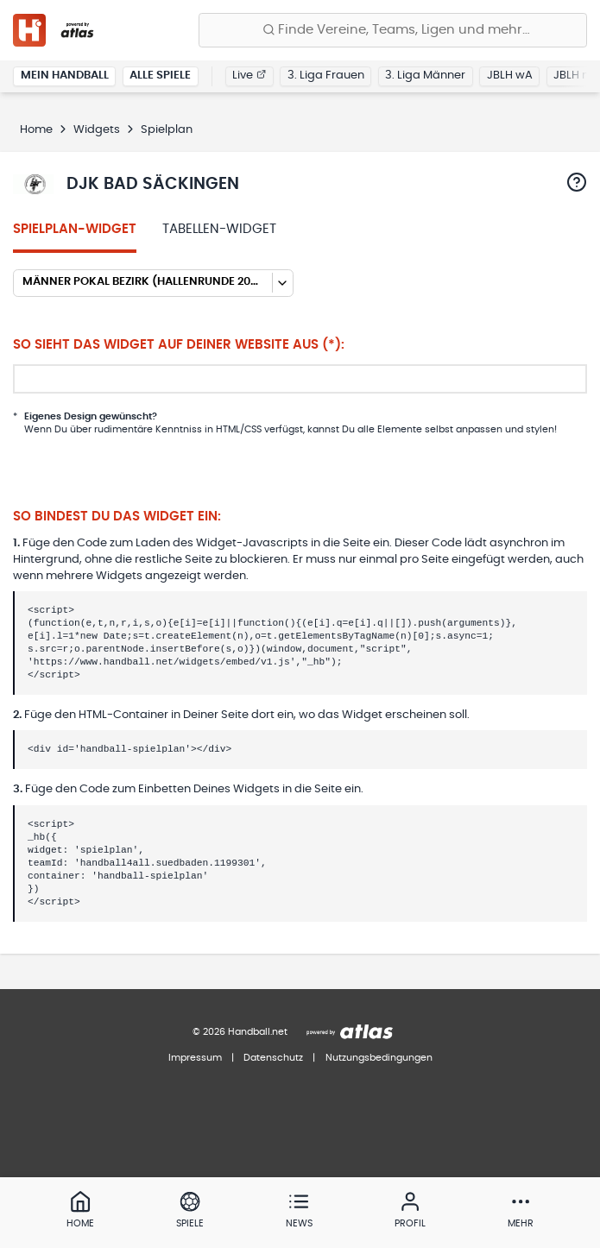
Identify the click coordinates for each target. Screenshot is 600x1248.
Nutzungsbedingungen (379, 1057)
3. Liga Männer (425, 75)
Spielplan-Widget (74, 229)
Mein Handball (65, 75)
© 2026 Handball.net (240, 1032)
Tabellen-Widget (219, 229)
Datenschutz (273, 1057)
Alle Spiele (160, 75)
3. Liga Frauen (325, 75)
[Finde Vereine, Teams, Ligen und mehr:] (393, 30)
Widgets (96, 130)
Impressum (195, 1057)
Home (36, 130)
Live (249, 75)
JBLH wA (510, 75)
